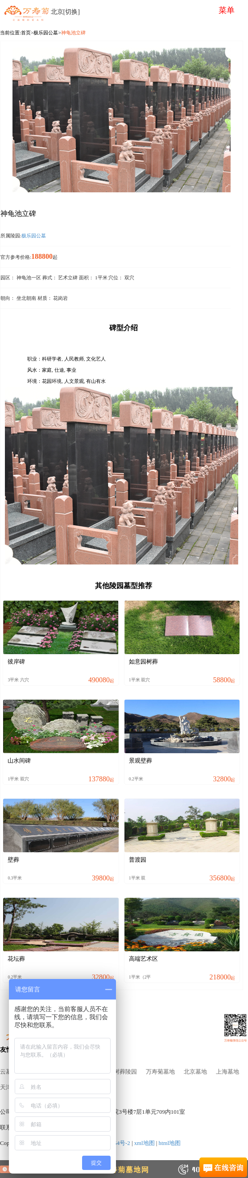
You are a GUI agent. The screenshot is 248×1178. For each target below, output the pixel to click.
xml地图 (144, 1143)
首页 (26, 32)
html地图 (170, 1143)
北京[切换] (65, 11)
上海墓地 (227, 1072)
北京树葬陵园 (119, 1072)
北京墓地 (195, 1072)
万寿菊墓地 (160, 1072)
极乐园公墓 (45, 32)
